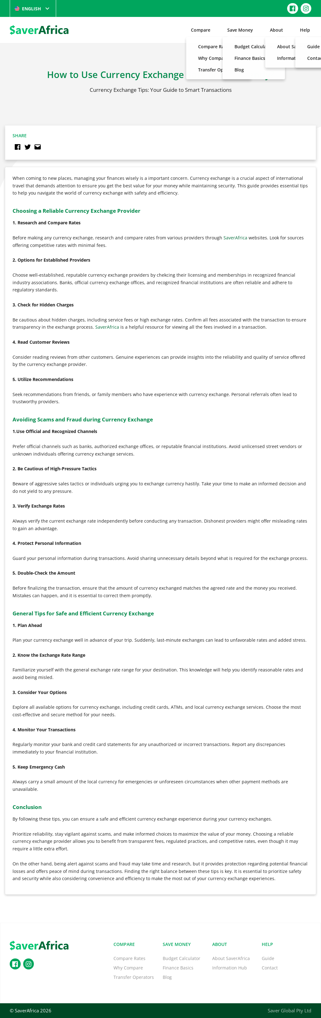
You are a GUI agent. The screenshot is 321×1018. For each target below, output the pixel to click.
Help (305, 30)
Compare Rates (129, 958)
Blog (167, 977)
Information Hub (229, 968)
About (276, 30)
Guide (268, 958)
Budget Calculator (181, 958)
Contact (270, 968)
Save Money (240, 30)
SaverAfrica (235, 238)
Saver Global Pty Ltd (289, 1010)
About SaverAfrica (231, 958)
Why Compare (128, 968)
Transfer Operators (133, 977)
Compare (200, 30)
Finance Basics (178, 968)
